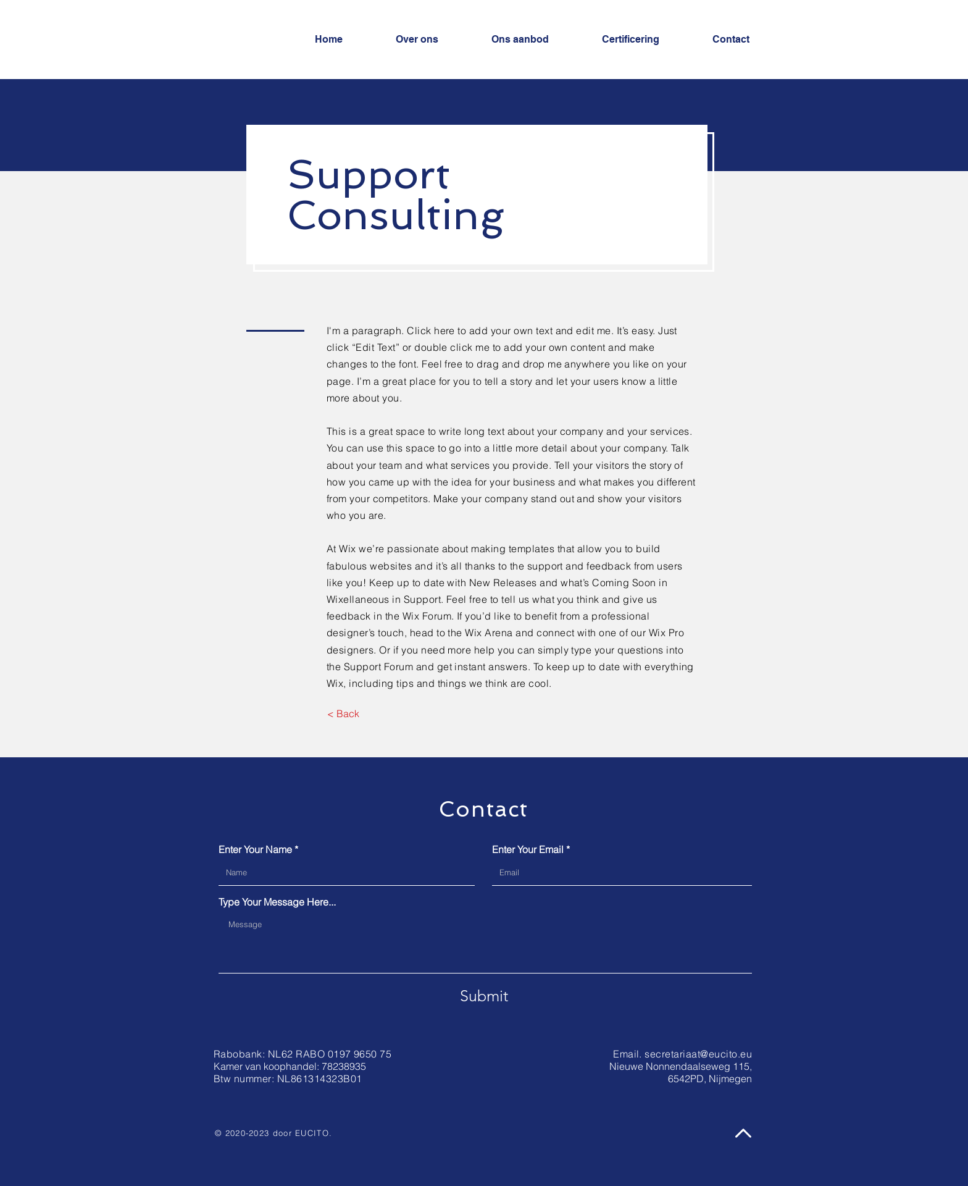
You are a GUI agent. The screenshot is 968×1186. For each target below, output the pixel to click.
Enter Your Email (528, 849)
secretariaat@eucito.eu (698, 1054)
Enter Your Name (255, 849)
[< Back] (343, 713)
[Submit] (484, 995)
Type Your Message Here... (277, 902)
